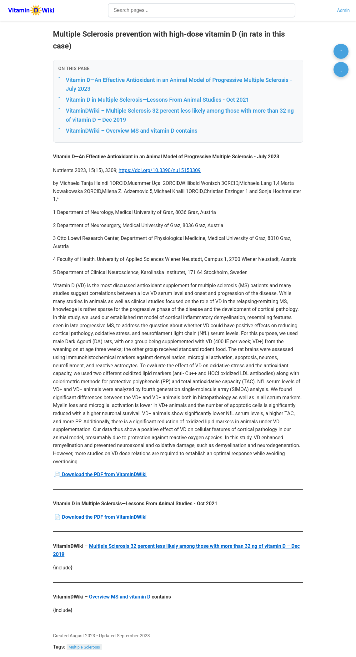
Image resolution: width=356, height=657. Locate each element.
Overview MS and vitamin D (119, 597)
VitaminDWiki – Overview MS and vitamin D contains (132, 130)
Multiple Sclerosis (84, 647)
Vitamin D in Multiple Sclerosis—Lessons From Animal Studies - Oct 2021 (157, 99)
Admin (343, 10)
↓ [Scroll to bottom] (341, 69)
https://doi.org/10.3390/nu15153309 (160, 170)
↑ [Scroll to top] (341, 51)
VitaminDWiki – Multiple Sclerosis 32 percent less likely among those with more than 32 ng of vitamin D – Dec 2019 (180, 115)
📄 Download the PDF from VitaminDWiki (100, 474)
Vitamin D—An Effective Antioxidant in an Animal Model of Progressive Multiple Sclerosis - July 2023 (179, 84)
